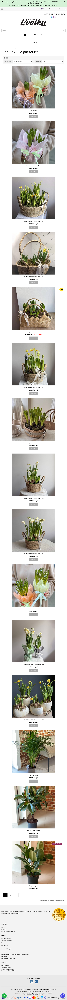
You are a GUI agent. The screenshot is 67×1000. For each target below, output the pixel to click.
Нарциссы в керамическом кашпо (33, 720)
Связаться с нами (6, 938)
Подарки (3, 929)
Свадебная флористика (8, 931)
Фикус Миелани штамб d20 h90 (33, 830)
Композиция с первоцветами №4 (33, 387)
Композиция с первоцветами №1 (33, 221)
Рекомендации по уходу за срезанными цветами (15, 954)
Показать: (38, 61)
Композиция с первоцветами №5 (33, 443)
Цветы (3, 927)
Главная (5, 47)
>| (22, 895)
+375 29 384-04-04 (56, 2)
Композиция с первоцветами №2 (33, 276)
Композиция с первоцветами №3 (33, 332)
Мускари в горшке (33, 609)
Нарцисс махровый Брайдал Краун (33, 664)
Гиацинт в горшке (33, 110)
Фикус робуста (33, 886)
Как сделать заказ (6, 943)
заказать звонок (61, 17)
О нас (3, 952)
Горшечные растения (14, 47)
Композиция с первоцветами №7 (33, 553)
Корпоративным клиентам (8, 958)
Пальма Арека (33, 775)
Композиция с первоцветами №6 (33, 498)
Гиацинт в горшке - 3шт (33, 166)
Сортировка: (8, 61)
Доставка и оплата (6, 940)
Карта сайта (4, 945)
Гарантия (4, 956)
